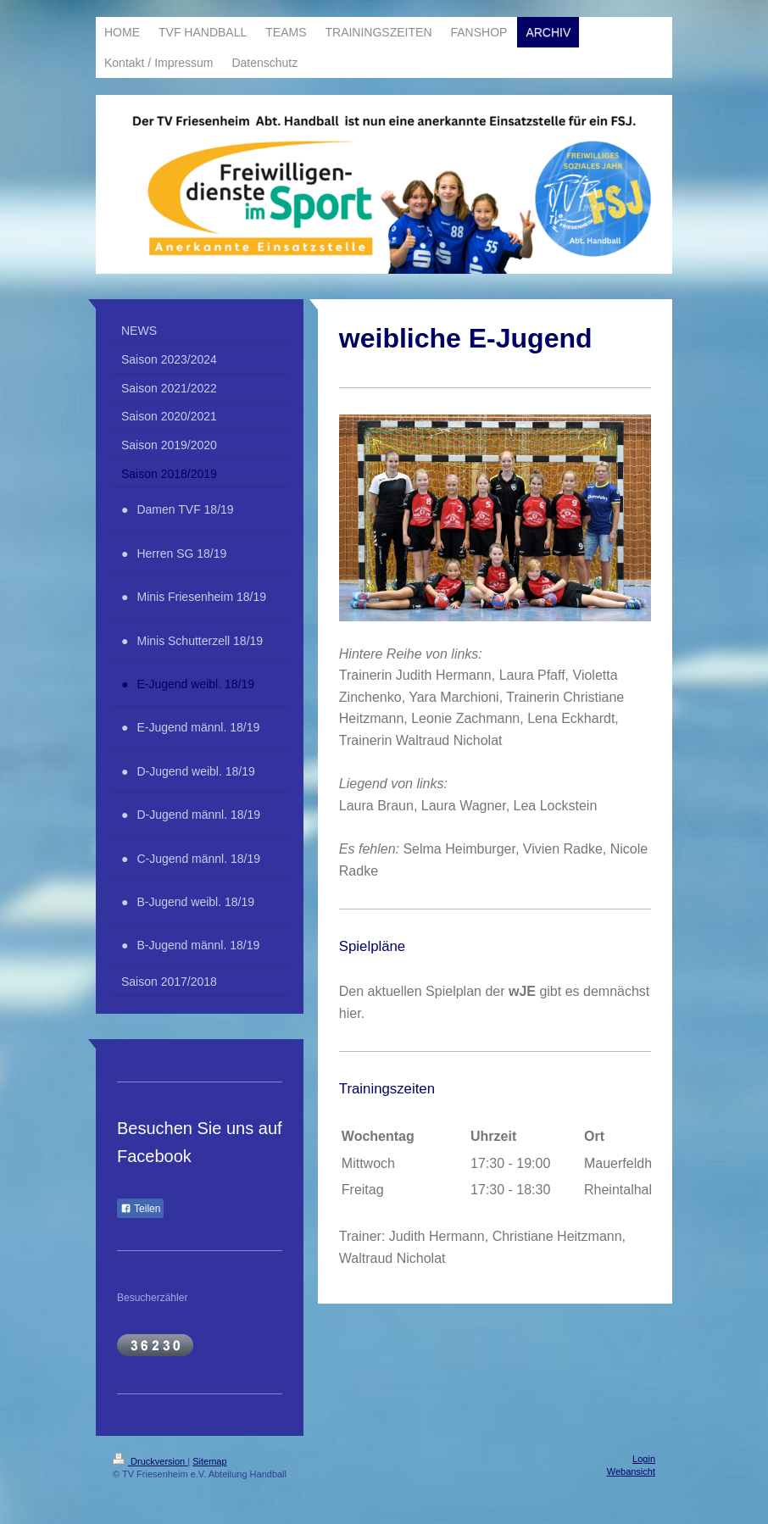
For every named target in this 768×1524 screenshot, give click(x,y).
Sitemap (209, 1461)
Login (643, 1459)
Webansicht (631, 1471)
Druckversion (150, 1461)
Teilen (140, 1209)
